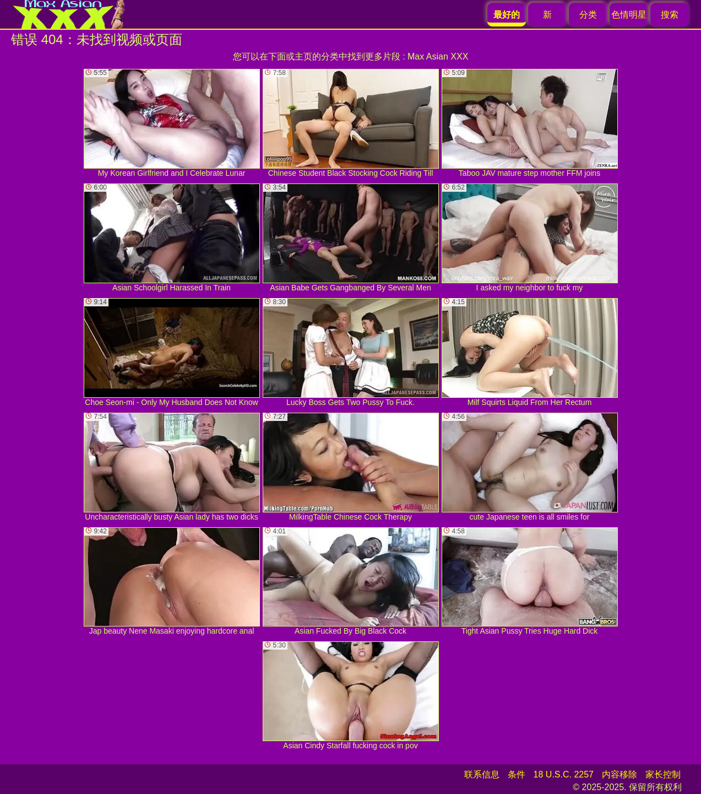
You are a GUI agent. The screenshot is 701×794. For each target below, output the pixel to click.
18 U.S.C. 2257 (564, 774)
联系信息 (481, 774)
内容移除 (619, 774)
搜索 (669, 14)
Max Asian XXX (437, 56)
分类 (588, 14)
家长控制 (663, 774)
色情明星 (628, 14)
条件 (516, 774)
